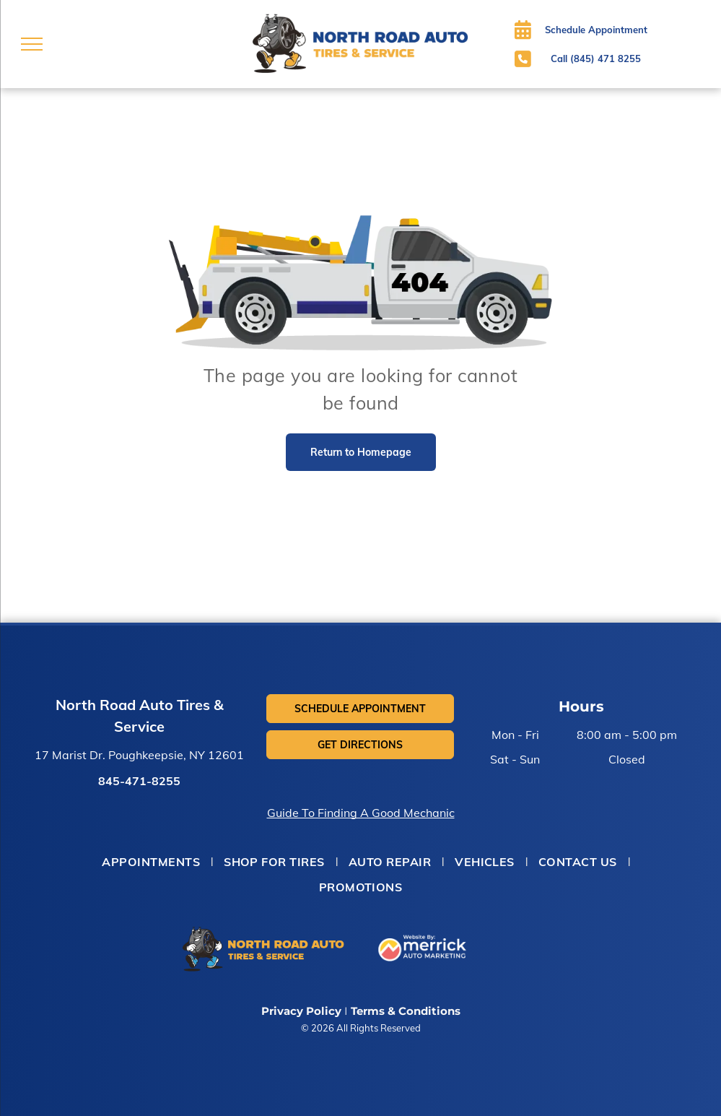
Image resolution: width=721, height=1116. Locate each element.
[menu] (32, 44)
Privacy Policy (301, 1011)
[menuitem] (152, 861)
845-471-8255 (139, 781)
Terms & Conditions (405, 1011)
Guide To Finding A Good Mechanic (361, 812)
